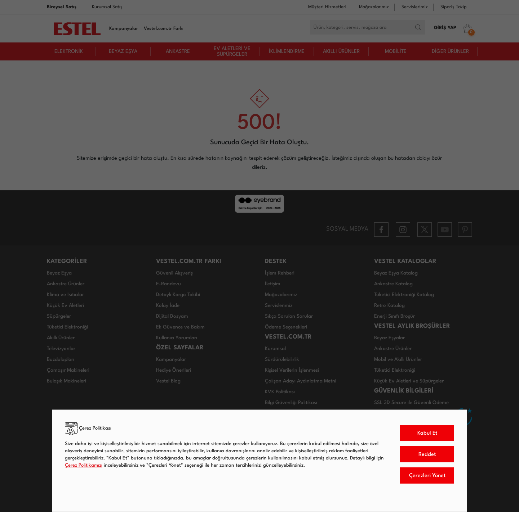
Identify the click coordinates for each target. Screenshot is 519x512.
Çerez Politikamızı (83, 465)
